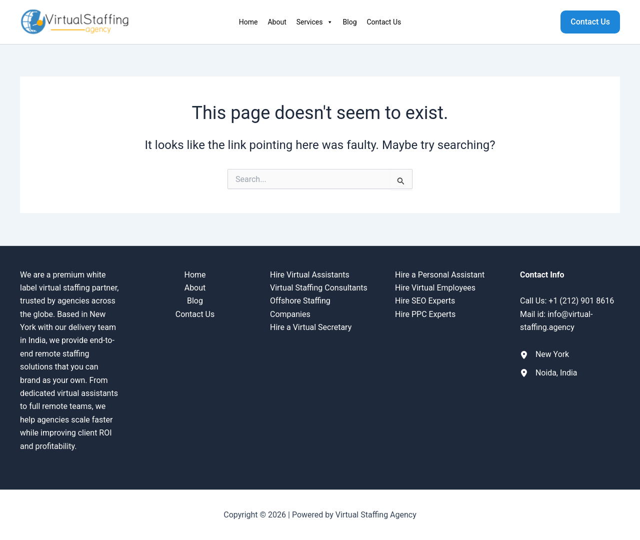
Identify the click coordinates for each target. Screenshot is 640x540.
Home (248, 22)
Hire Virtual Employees (435, 287)
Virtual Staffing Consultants (319, 287)
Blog (350, 22)
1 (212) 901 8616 (583, 301)
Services (314, 22)
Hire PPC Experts (425, 314)
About (277, 22)
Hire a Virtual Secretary (311, 327)
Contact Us (384, 22)
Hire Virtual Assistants (310, 275)
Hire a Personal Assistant (440, 275)
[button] (590, 22)
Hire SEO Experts (425, 301)
